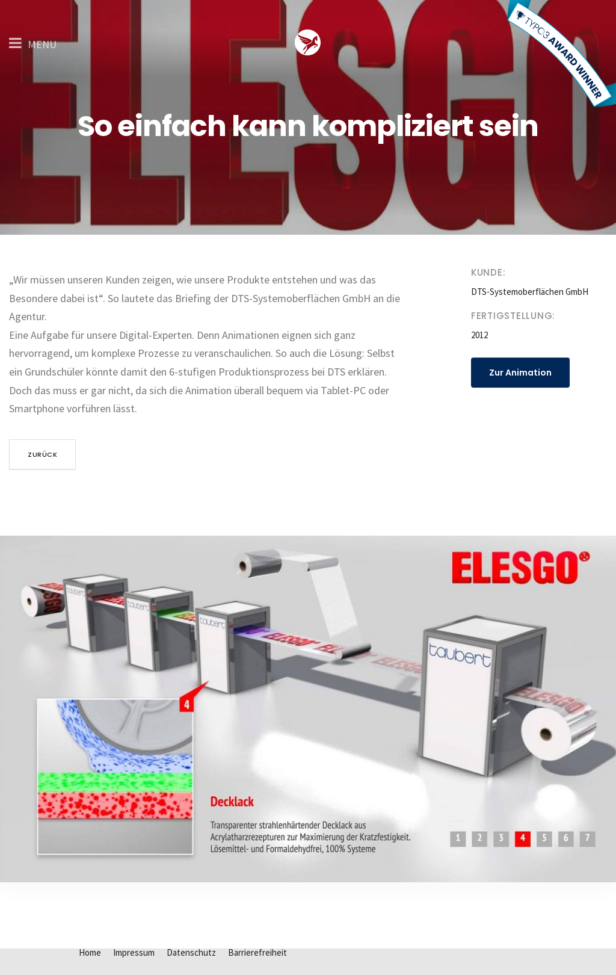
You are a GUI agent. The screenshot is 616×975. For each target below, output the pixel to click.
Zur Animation (520, 373)
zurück (42, 454)
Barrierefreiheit (257, 952)
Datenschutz (191, 952)
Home (90, 952)
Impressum (134, 952)
